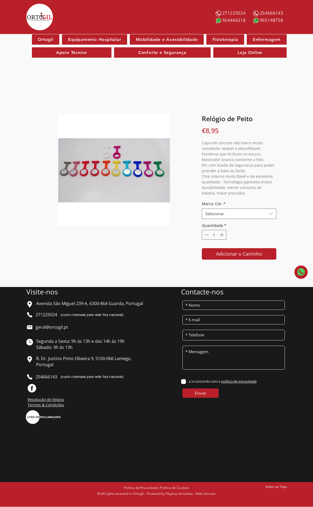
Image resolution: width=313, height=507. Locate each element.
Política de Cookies (174, 488)
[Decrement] (206, 234)
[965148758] (272, 20)
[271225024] (234, 13)
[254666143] (272, 13)
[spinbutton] (214, 234)
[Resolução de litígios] (51, 399)
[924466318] (234, 20)
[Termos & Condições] (51, 404)
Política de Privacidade (141, 488)
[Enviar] (200, 393)
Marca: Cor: (214, 203)
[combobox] (239, 214)
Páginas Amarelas (179, 494)
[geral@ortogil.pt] (53, 327)
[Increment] (222, 234)
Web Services (205, 494)
